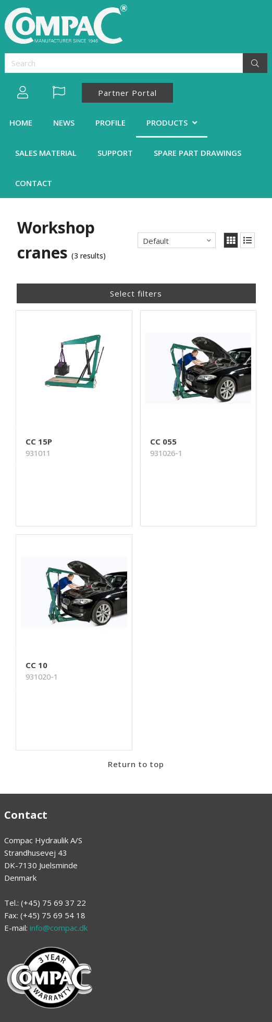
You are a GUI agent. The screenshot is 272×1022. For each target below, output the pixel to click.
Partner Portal (127, 93)
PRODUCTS (167, 122)
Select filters (136, 293)
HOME (20, 122)
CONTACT (33, 183)
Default (156, 241)
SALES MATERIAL (46, 152)
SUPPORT (115, 152)
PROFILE (110, 122)
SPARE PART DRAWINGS (197, 152)
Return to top (136, 764)
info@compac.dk (59, 927)
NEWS (64, 122)
